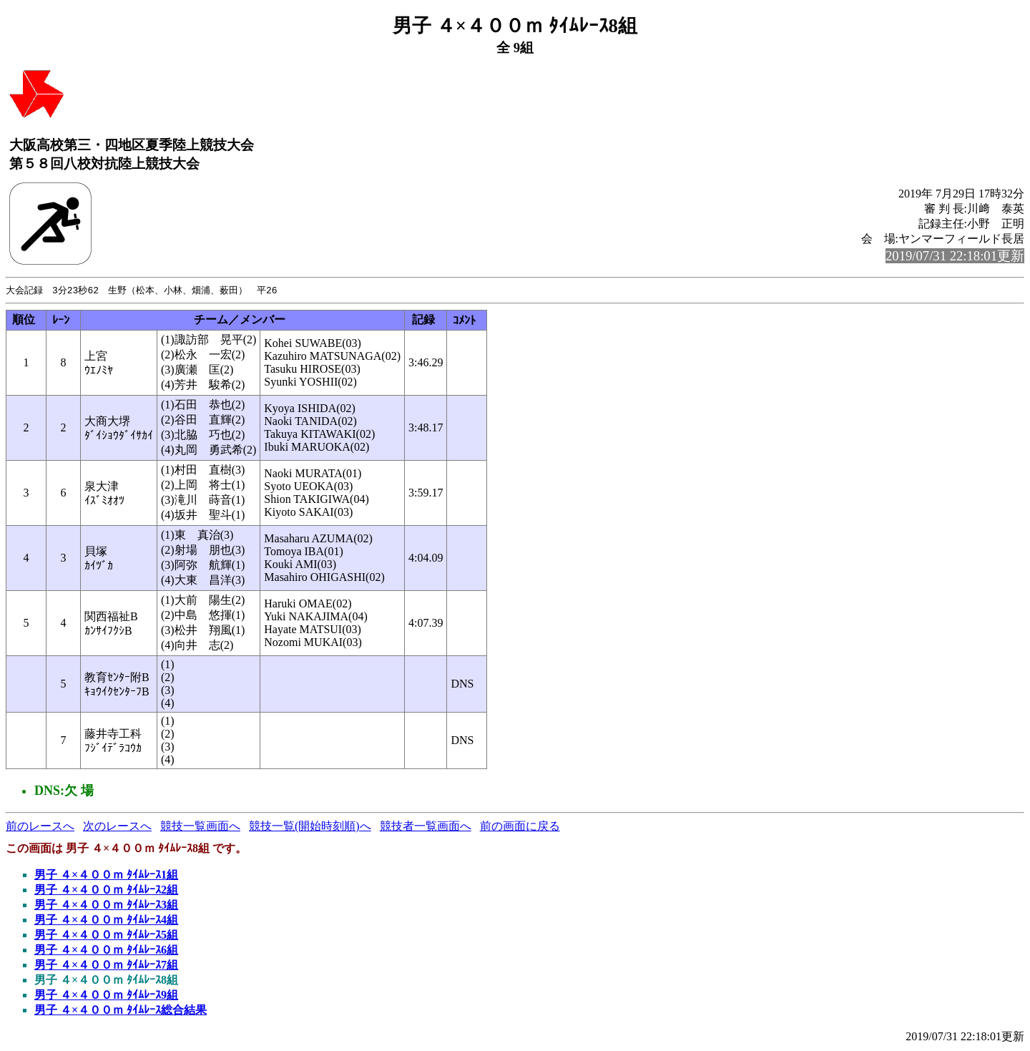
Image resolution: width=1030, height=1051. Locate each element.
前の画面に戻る (520, 827)
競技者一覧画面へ (425, 827)
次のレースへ (117, 827)
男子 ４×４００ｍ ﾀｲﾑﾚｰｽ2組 (106, 890)
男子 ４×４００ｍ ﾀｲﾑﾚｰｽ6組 (106, 950)
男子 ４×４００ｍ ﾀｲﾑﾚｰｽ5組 (106, 935)
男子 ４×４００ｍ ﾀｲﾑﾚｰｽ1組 (106, 875)
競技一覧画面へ (200, 827)
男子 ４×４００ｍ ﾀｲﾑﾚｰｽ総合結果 (120, 1010)
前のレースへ (40, 827)
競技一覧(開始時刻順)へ (310, 827)
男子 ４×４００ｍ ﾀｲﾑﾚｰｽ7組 (106, 965)
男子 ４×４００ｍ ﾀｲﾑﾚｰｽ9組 (106, 995)
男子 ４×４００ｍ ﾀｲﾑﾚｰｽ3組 (106, 905)
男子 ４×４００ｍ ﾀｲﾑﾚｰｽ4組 (106, 920)
